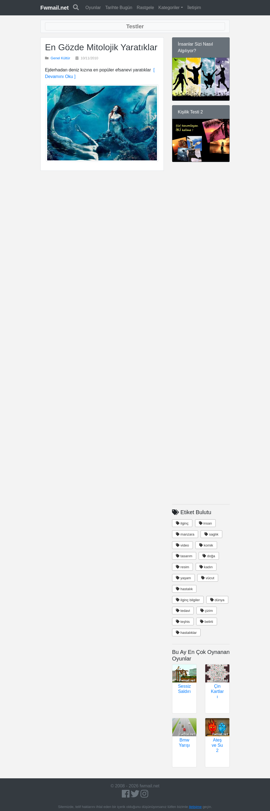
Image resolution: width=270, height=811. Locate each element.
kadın (206, 567)
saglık (211, 534)
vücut (207, 578)
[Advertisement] (102, 222)
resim (182, 567)
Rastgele (145, 7)
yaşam (183, 578)
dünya (217, 600)
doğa (209, 556)
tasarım (184, 556)
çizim (206, 611)
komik (206, 545)
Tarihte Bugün (118, 7)
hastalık (184, 589)
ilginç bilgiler (188, 600)
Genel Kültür (60, 58)
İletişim (194, 7)
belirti (206, 622)
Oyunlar (93, 7)
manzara (185, 534)
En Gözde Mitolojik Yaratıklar (101, 47)
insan (205, 523)
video (182, 545)
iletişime (195, 807)
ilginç (182, 523)
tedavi (183, 611)
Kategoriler (168, 7)
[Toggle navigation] (135, 26)
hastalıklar (186, 633)
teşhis (183, 622)
